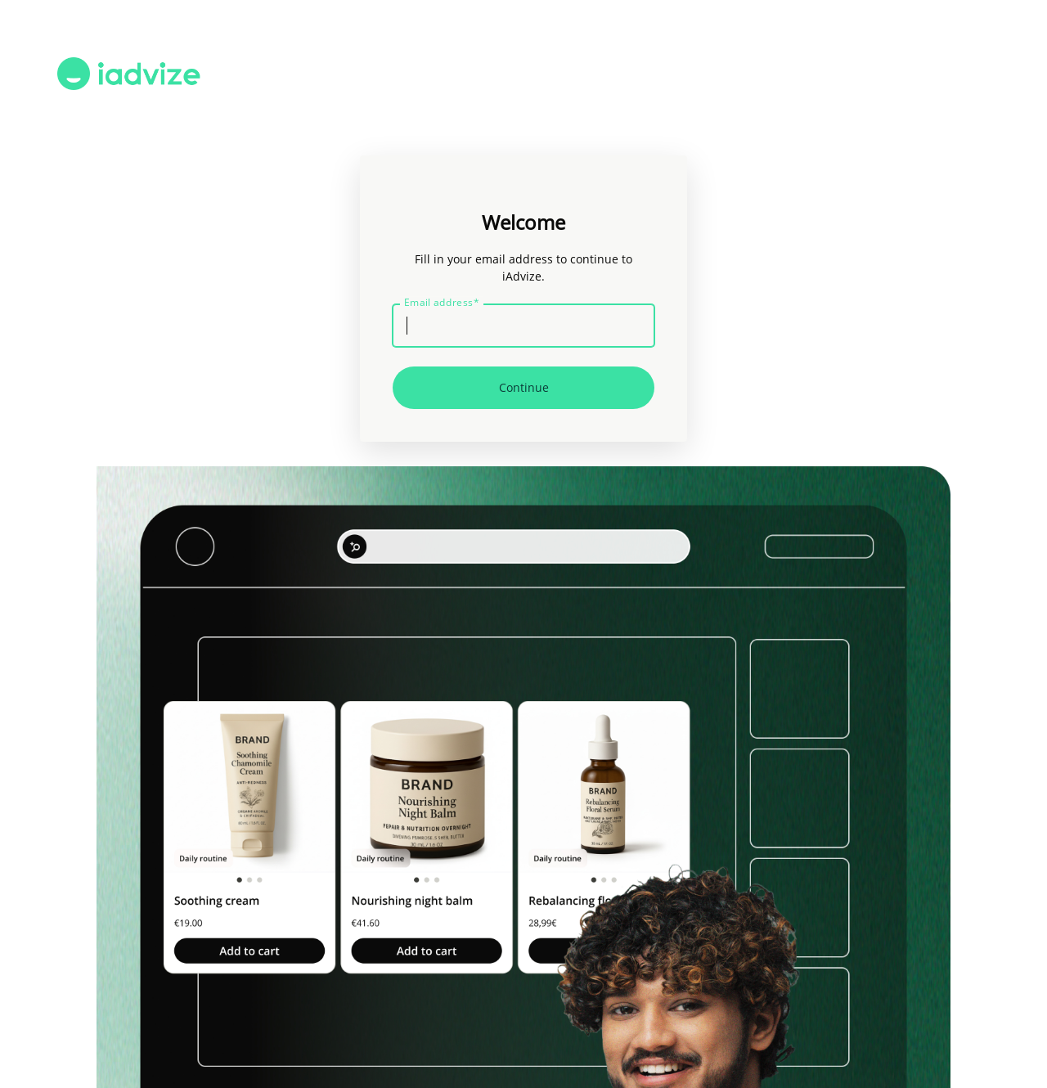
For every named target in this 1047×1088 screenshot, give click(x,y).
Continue (524, 387)
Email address (441, 302)
